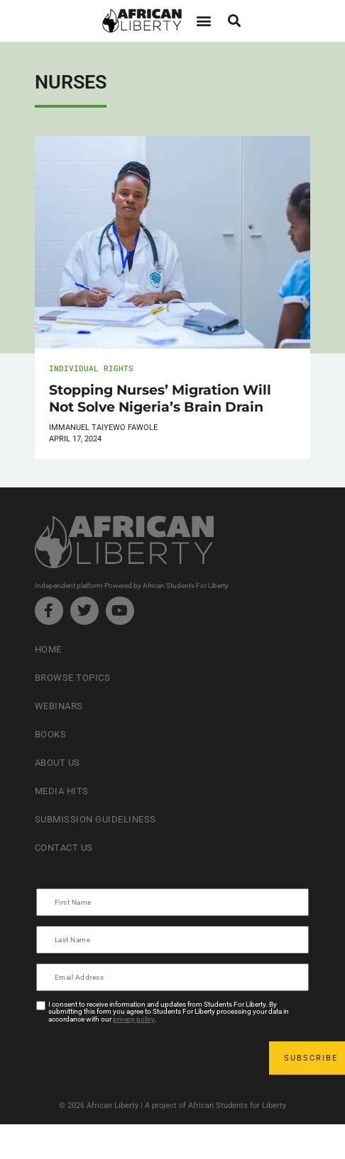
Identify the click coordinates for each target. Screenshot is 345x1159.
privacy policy (134, 1019)
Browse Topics (73, 677)
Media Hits (62, 791)
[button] (203, 21)
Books (51, 734)
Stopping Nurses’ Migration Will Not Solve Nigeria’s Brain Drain (160, 398)
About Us (57, 762)
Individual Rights (91, 368)
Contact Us (64, 847)
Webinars (59, 706)
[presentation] (145, 1057)
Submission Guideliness (95, 819)
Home (48, 649)
